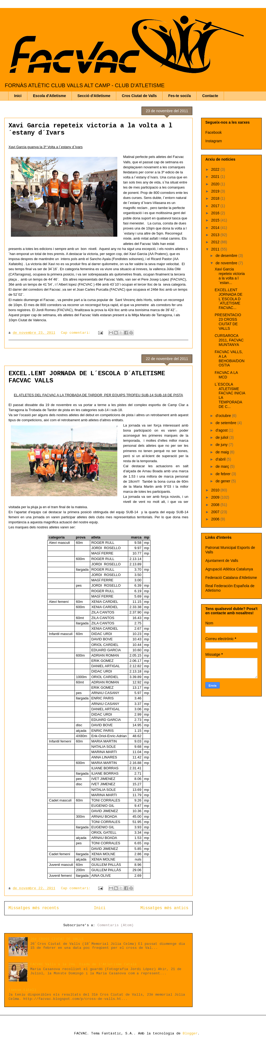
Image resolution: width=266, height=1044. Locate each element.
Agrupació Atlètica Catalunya (229, 569)
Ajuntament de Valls (221, 560)
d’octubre (223, 416)
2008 (216, 505)
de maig (222, 452)
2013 (216, 235)
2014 (216, 227)
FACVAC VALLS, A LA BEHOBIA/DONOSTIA (229, 358)
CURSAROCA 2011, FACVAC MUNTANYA (229, 340)
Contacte (210, 96)
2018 (216, 198)
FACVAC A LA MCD (226, 374)
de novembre (226, 263)
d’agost (221, 430)
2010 (216, 490)
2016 (216, 213)
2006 (216, 519)
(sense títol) (22, 990)
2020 (216, 184)
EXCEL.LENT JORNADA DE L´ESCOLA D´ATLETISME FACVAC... (228, 299)
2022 (216, 169)
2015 (216, 220)
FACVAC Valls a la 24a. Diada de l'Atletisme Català (83, 964)
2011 (216, 249)
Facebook (213, 132)
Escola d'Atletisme (49, 96)
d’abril (220, 459)
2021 (216, 176)
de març (222, 466)
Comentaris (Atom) (115, 925)
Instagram (213, 141)
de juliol (222, 437)
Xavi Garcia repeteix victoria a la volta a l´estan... (230, 276)
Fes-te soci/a (179, 96)
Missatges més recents (34, 908)
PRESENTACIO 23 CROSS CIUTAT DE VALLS (228, 321)
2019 (216, 191)
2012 (216, 242)
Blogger (190, 1033)
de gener (223, 481)
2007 (216, 512)
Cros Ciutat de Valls (139, 96)
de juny (221, 444)
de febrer (223, 474)
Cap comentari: (77, 333)
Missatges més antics (164, 908)
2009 (216, 497)
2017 (216, 206)
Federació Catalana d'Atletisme (231, 577)
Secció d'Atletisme (93, 96)
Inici (18, 96)
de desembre (226, 255)
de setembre (226, 423)
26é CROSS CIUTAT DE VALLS (57, 939)
